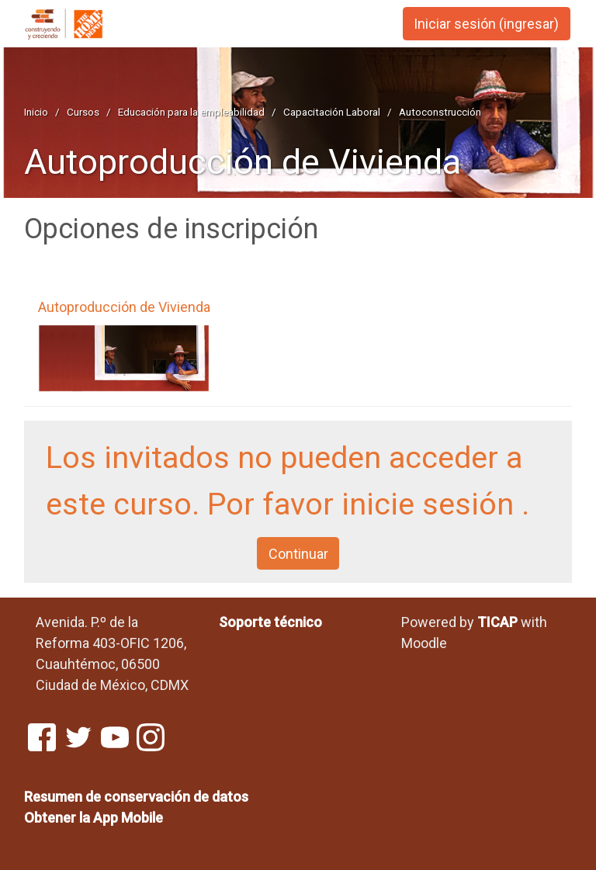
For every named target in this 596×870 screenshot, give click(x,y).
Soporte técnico (270, 622)
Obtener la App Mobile (93, 817)
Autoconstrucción (440, 112)
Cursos (83, 112)
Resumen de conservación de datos (136, 797)
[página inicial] (78, 24)
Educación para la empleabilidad (191, 112)
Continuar (298, 554)
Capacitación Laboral (331, 112)
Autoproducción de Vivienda (242, 161)
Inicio (36, 112)
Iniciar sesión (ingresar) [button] (486, 24)
